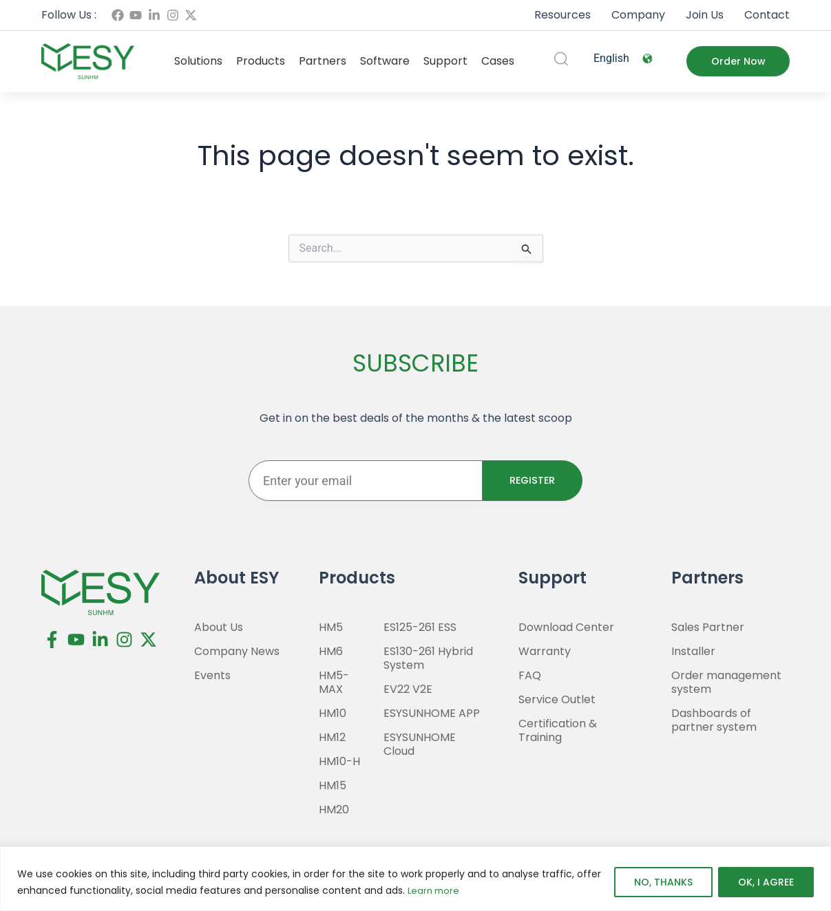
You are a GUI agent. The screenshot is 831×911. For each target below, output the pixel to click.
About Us (218, 627)
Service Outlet (557, 700)
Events (212, 676)
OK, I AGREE (766, 883)
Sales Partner (707, 627)
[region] (415, 879)
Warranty (544, 651)
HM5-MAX (334, 682)
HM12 (332, 737)
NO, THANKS (663, 883)
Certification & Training (557, 730)
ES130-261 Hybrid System (428, 658)
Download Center (566, 627)
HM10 (332, 713)
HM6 (331, 651)
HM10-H (339, 762)
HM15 (332, 786)
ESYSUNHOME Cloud (419, 744)
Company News (237, 651)
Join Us (705, 15)
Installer (693, 651)
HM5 (331, 627)
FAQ (529, 676)
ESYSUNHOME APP (431, 713)
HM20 (334, 810)
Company (638, 15)
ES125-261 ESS (419, 627)
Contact (767, 15)
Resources (562, 15)
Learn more (435, 891)
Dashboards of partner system (714, 720)
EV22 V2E (407, 689)
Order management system (726, 682)
